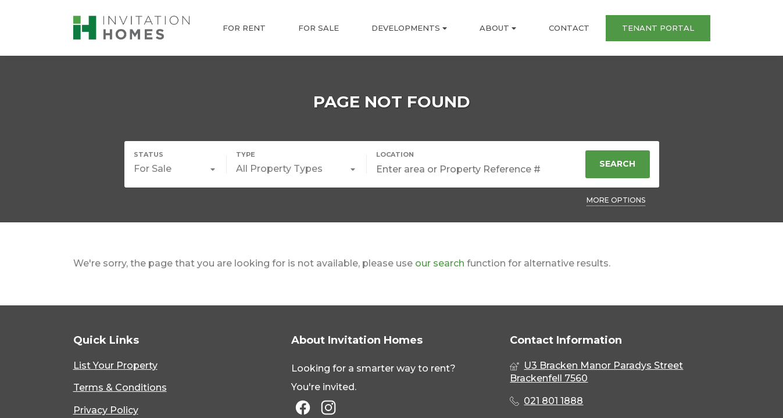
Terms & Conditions (120, 387)
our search (439, 263)
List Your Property (115, 365)
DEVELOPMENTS (409, 28)
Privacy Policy (105, 410)
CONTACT (569, 28)
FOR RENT (244, 28)
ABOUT (498, 28)
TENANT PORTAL (658, 28)
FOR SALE (318, 28)
